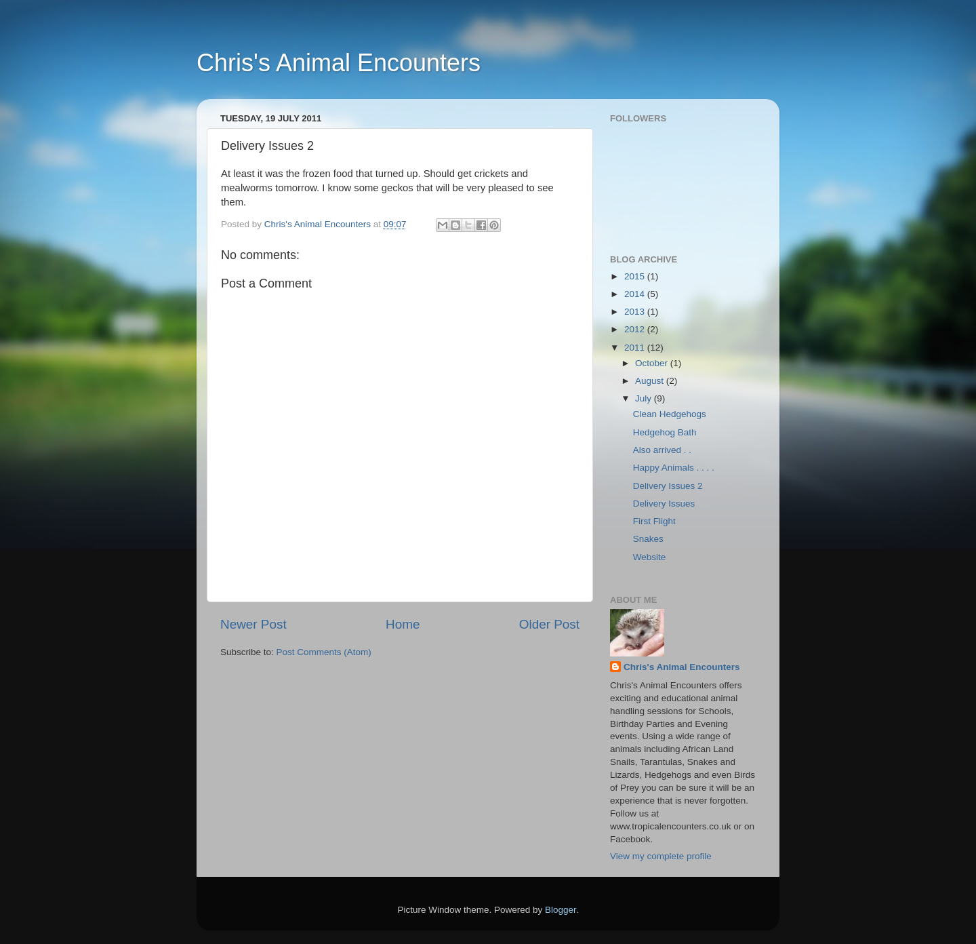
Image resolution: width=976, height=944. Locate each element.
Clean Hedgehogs (669, 414)
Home (403, 624)
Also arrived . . (662, 450)
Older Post (549, 624)
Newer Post (253, 624)
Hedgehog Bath (665, 432)
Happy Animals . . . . (673, 468)
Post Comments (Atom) (324, 652)
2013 (635, 312)
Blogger (560, 910)
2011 (635, 347)
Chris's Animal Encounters (339, 63)
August (650, 381)
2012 (635, 329)
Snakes (648, 539)
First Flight (654, 521)
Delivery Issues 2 (668, 486)
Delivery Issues (664, 503)
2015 (635, 276)
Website (649, 557)
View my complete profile (661, 856)
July (644, 398)
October (652, 363)
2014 (635, 294)
